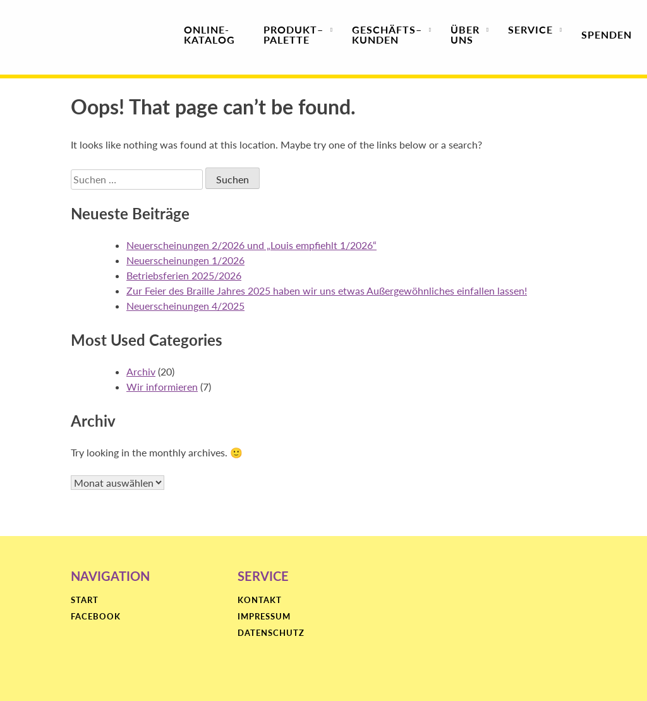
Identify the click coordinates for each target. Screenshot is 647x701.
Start (85, 600)
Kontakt (260, 600)
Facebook (96, 617)
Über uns (465, 34)
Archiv (140, 371)
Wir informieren (162, 387)
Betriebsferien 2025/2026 (183, 275)
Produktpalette (293, 34)
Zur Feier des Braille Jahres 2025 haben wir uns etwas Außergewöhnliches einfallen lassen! (326, 290)
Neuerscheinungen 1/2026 (185, 260)
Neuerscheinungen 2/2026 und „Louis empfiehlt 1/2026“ (251, 245)
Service (530, 34)
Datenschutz (271, 633)
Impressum (264, 617)
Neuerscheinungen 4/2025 (185, 306)
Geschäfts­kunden (387, 34)
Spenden (606, 34)
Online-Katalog (209, 34)
